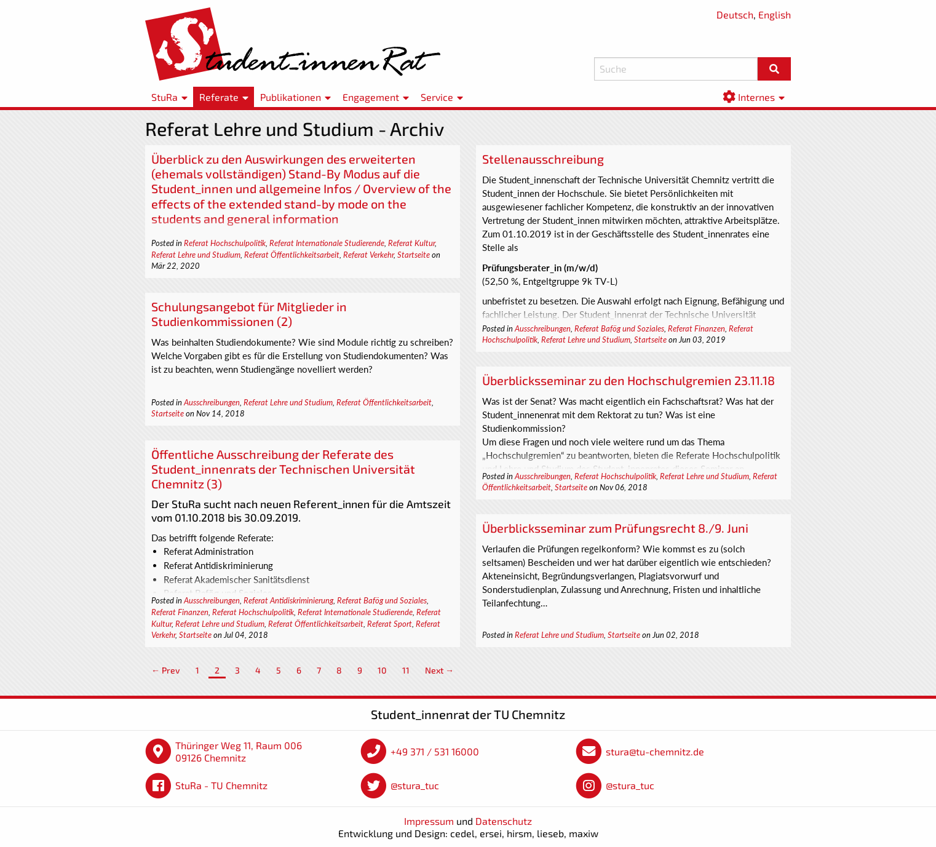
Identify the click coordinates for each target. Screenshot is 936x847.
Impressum (429, 821)
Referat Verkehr (368, 255)
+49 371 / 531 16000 (435, 751)
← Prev (165, 670)
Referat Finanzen (696, 328)
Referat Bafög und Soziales (619, 328)
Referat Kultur (411, 243)
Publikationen (290, 97)
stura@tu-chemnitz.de (655, 751)
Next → (439, 670)
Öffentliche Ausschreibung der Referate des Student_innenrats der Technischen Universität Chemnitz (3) (283, 469)
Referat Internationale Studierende (326, 243)
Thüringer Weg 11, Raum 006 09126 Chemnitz (238, 751)
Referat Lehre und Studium (195, 255)
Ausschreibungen (543, 328)
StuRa (164, 97)
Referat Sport (389, 624)
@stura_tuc (415, 785)
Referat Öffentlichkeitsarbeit (291, 255)
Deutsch (734, 14)
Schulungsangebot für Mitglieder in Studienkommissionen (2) (249, 313)
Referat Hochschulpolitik (225, 243)
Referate (219, 97)
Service (437, 97)
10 (382, 670)
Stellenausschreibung (543, 158)
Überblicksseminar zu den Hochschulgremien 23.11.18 (628, 380)
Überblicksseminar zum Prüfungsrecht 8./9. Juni (615, 527)
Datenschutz (503, 821)
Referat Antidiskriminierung (288, 600)
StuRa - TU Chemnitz (221, 785)
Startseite (413, 255)
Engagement (371, 97)
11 (406, 670)
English (774, 14)
